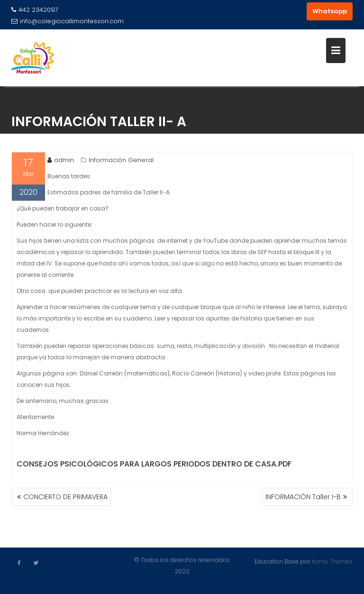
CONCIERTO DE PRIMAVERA (65, 497)
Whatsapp (329, 11)
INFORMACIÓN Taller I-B (303, 497)
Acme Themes (332, 561)
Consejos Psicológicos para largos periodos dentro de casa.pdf (154, 464)
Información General (121, 160)
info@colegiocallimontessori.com (67, 21)
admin (60, 160)
